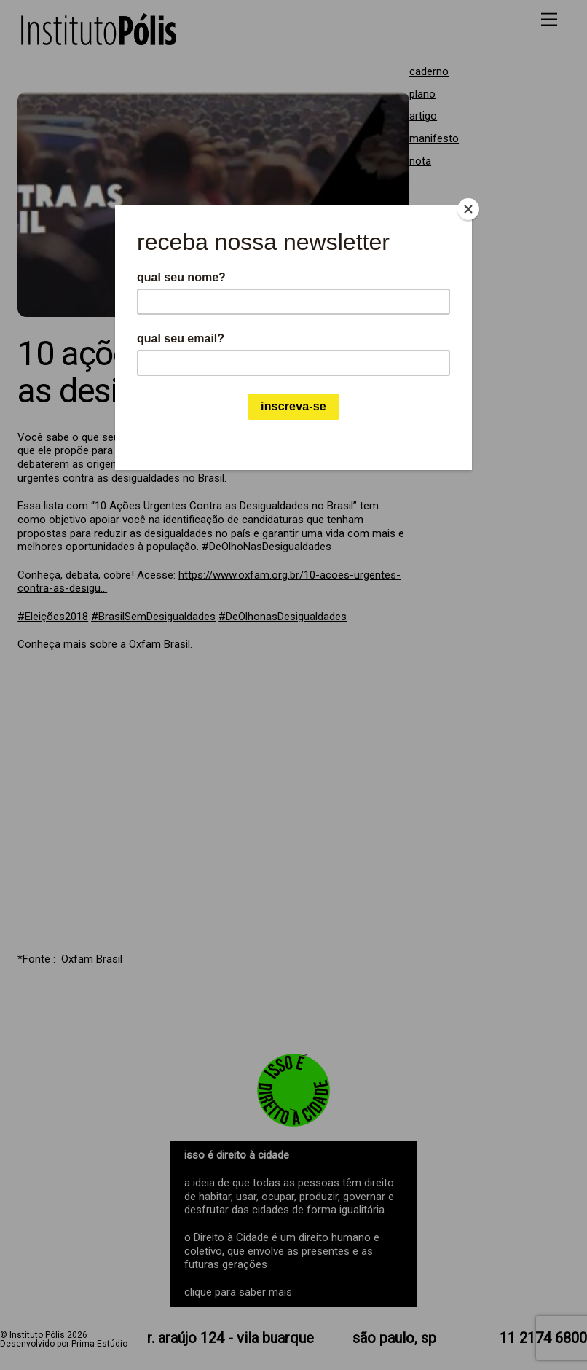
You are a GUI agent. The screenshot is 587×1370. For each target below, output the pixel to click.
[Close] (468, 209)
